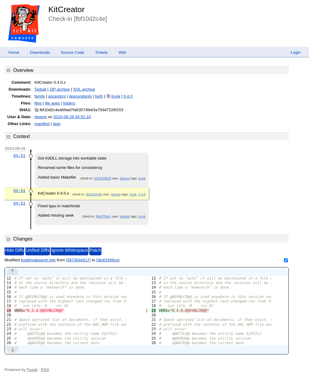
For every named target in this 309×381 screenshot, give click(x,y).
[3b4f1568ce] (107, 260)
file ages (52, 103)
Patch (95, 250)
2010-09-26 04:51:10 (72, 117)
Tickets (101, 52)
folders (69, 103)
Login (296, 52)
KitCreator (66, 9)
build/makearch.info (38, 260)
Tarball (40, 89)
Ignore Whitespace (69, 250)
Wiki (122, 52)
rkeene (40, 117)
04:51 (19, 155)
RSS (45, 369)
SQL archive (84, 89)
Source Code (72, 52)
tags (56, 123)
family (39, 96)
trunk (115, 96)
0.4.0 (127, 96)
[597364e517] (78, 260)
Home (13, 52)
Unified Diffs (37, 250)
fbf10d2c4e (94, 194)
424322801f (102, 178)
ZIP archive (59, 89)
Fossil (32, 369)
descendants (80, 96)
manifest (41, 123)
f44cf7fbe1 (103, 216)
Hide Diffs (14, 250)
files (38, 103)
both (99, 96)
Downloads (40, 52)
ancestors (57, 96)
